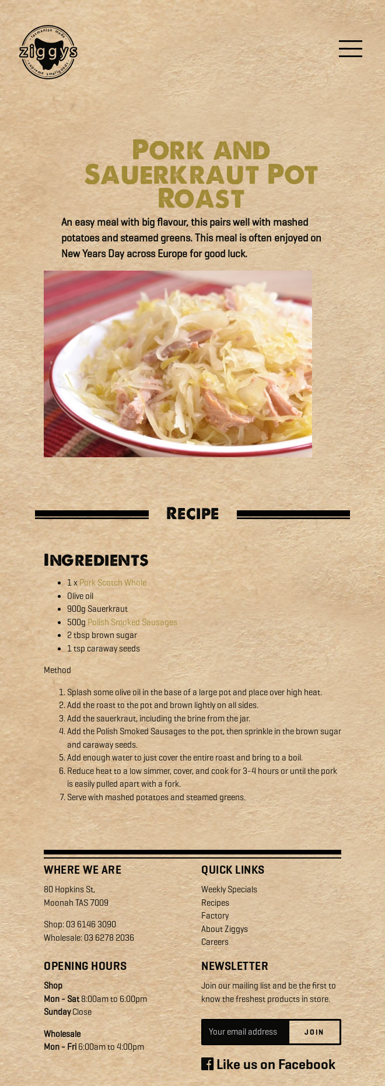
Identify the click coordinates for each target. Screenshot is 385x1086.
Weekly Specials (229, 889)
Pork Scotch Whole (112, 582)
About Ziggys (224, 929)
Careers (215, 942)
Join (314, 1032)
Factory (215, 915)
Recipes (215, 903)
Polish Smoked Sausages (132, 622)
